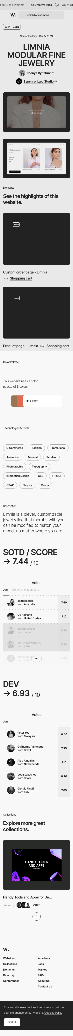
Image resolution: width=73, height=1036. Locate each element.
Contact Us (45, 986)
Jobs (41, 963)
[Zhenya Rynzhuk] (36, 73)
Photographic (14, 466)
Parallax (51, 457)
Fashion (37, 447)
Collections (10, 963)
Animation (12, 457)
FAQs (41, 975)
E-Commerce (14, 447)
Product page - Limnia (20, 346)
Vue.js (45, 485)
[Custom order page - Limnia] (36, 239)
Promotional (58, 447)
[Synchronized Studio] (36, 81)
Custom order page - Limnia (25, 272)
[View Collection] (36, 865)
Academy (44, 958)
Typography (39, 466)
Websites (9, 958)
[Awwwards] (13, 15)
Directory (9, 975)
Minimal (33, 457)
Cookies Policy (53, 1012)
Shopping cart (21, 278)
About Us (43, 980)
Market (42, 969)
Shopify (27, 485)
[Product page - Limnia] (36, 313)
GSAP (10, 485)
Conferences (11, 980)
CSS (40, 475)
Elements (9, 969)
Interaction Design (17, 475)
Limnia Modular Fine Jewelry (36, 55)
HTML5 (56, 475)
